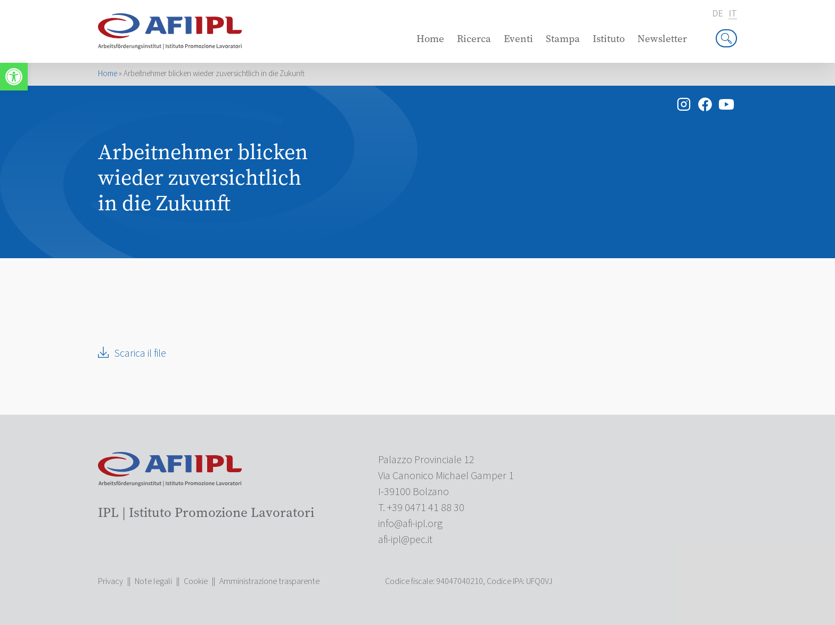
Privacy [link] (110, 581)
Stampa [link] (563, 39)
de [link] (717, 14)
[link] (14, 77)
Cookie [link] (196, 581)
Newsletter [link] (662, 39)
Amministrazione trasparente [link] (269, 581)
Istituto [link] (609, 39)
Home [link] (430, 39)
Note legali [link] (153, 581)
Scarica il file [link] (140, 353)
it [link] (732, 14)
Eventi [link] (518, 39)
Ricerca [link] (474, 39)
